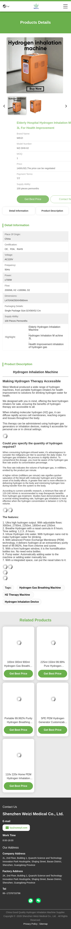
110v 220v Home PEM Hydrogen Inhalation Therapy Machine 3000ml (18, 776)
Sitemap (43, 924)
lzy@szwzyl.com (16, 827)
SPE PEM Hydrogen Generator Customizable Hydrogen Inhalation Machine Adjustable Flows (52, 720)
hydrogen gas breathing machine (40, 587)
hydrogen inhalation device (22, 601)
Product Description (52, 210)
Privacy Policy (30, 924)
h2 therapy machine (17, 594)
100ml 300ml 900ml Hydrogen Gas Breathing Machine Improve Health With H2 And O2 (18, 664)
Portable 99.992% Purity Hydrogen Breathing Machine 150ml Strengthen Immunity (18, 720)
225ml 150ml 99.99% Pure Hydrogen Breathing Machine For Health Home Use (53, 664)
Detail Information (18, 210)
